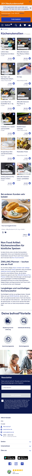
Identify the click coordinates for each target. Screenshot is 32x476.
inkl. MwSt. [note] (25, 236)
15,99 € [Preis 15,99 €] (10, 58)
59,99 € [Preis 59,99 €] (26, 58)
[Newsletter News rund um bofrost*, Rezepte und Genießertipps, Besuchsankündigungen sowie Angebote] (16, 394)
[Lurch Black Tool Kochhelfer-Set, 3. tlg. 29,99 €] (8, 100)
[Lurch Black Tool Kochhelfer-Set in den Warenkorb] (14, 108)
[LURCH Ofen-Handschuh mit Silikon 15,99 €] (8, 50)
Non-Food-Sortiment (18, 257)
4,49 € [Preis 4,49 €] (26, 83)
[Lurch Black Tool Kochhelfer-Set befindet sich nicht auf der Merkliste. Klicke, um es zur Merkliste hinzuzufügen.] (14, 89)
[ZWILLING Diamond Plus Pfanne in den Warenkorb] (30, 58)
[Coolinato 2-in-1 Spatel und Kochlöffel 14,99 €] (8, 125)
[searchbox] (16, 25)
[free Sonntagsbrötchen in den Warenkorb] (29, 235)
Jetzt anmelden (16, 395)
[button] (3, 25)
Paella (13, 269)
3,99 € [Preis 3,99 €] (26, 158)
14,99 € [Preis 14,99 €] (10, 133)
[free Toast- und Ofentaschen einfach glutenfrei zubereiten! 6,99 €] (8, 75)
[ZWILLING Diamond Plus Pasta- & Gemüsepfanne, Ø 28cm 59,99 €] (24, 100)
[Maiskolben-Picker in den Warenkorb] (30, 158)
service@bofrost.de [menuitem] (7, 432)
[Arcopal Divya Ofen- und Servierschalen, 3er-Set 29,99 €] (8, 150)
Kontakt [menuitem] (3, 424)
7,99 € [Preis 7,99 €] (25, 235)
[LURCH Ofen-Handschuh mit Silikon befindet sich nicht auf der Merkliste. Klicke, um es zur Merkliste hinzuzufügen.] (14, 39)
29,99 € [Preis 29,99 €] (10, 108)
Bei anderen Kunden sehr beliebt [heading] (13, 195)
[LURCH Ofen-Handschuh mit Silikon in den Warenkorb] (14, 58)
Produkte (5, 29)
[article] (16, 273)
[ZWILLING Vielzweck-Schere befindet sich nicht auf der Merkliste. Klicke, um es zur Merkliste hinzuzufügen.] (29, 164)
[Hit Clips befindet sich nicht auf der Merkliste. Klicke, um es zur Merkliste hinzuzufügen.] (29, 64)
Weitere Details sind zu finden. (12, 408)
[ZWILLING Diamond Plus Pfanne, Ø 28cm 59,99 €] (24, 50)
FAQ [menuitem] (2, 421)
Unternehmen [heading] (16, 446)
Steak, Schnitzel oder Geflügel (21, 267)
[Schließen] (30, 2)
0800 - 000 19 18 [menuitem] (7, 435)
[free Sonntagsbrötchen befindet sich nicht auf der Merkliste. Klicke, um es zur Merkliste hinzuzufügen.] (29, 200)
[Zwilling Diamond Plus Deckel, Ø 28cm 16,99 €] (8, 175)
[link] (9, 25)
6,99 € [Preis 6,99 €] (10, 83)
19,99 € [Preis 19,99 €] (26, 183)
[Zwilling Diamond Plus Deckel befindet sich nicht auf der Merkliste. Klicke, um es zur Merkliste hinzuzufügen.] (14, 164)
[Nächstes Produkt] (30, 219)
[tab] (20, 25)
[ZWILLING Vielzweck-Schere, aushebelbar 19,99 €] (24, 175)
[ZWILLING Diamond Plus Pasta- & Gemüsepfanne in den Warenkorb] (30, 108)
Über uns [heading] (16, 450)
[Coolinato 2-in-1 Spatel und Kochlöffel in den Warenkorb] (14, 133)
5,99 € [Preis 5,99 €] (26, 133)
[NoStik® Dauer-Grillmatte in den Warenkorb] (30, 133)
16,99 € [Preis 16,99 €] (10, 183)
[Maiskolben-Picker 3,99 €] (24, 150)
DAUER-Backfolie (14, 296)
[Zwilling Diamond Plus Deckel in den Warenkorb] (14, 183)
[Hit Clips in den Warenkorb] (30, 83)
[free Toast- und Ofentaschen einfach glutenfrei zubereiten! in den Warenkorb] (14, 83)
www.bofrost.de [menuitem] (6, 429)
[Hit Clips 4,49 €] (24, 75)
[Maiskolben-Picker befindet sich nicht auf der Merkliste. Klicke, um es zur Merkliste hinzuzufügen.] (29, 139)
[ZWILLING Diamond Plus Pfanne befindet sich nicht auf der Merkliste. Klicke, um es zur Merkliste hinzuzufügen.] (29, 39)
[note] (16, 229)
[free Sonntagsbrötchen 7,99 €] (16, 219)
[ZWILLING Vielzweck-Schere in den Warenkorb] (30, 183)
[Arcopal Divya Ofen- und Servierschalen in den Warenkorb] (14, 158)
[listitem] (8, 325)
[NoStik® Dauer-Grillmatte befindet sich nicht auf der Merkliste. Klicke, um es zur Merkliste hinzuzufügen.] (29, 114)
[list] (16, 334)
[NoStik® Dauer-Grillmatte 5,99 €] (24, 125)
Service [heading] (16, 441)
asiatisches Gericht (6, 271)
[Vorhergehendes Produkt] (2, 219)
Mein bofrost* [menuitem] (6, 427)
